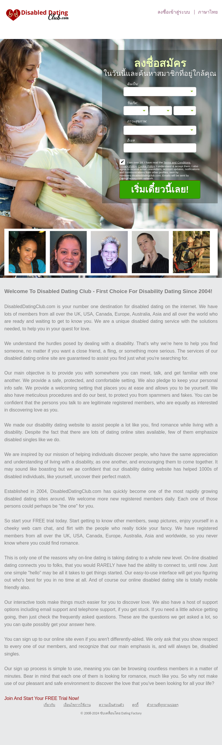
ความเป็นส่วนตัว (111, 705)
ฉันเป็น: (132, 84)
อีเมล (130, 140)
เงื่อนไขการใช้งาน (77, 705)
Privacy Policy (127, 166)
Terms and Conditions (177, 162)
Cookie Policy (146, 166)
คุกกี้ (135, 705)
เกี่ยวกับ (49, 705)
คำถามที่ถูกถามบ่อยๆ (162, 705)
